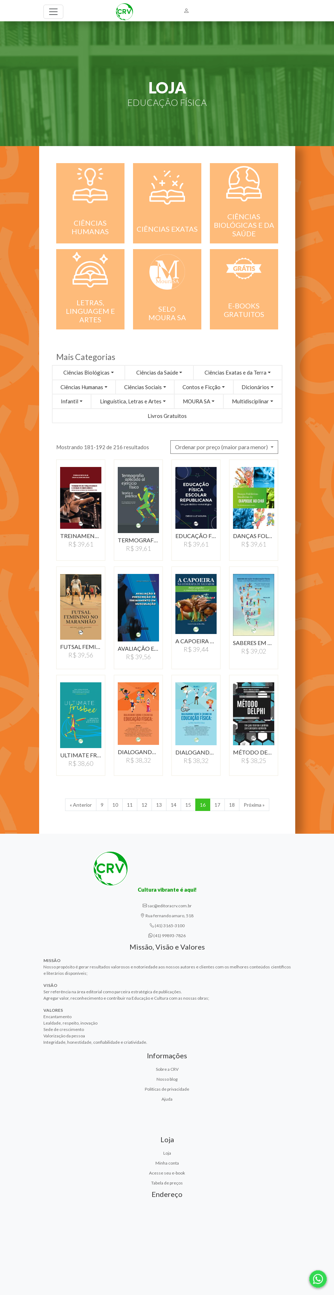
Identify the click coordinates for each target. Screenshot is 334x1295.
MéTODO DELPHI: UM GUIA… (253, 752)
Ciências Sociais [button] (143, 387)
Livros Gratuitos (167, 416)
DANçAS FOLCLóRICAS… (253, 535)
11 (130, 805)
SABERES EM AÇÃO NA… (253, 642)
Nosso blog (167, 1079)
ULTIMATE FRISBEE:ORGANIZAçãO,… (80, 755)
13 (159, 805)
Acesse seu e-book (167, 1173)
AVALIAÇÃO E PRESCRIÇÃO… (138, 648)
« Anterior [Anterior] (81, 805)
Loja (167, 1153)
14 (173, 805)
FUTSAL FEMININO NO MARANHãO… (80, 646)
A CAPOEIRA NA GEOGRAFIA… (196, 641)
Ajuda (167, 1099)
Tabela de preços (167, 1183)
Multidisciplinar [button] (250, 401)
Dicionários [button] (255, 387)
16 (203, 805)
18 (232, 805)
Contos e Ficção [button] (201, 387)
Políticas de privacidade (167, 1089)
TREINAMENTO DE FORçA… (80, 535)
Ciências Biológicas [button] (86, 372)
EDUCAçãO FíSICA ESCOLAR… (196, 535)
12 (144, 805)
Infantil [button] (69, 401)
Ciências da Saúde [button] (157, 372)
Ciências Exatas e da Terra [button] (235, 372)
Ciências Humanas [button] (81, 387)
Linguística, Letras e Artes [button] (130, 401)
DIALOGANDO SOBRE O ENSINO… (138, 751)
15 (188, 805)
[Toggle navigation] (53, 12)
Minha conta (167, 1163)
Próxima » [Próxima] (254, 805)
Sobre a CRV (167, 1069)
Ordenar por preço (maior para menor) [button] (222, 447)
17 (217, 805)
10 (115, 805)
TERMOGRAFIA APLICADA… (138, 540)
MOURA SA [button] (196, 401)
